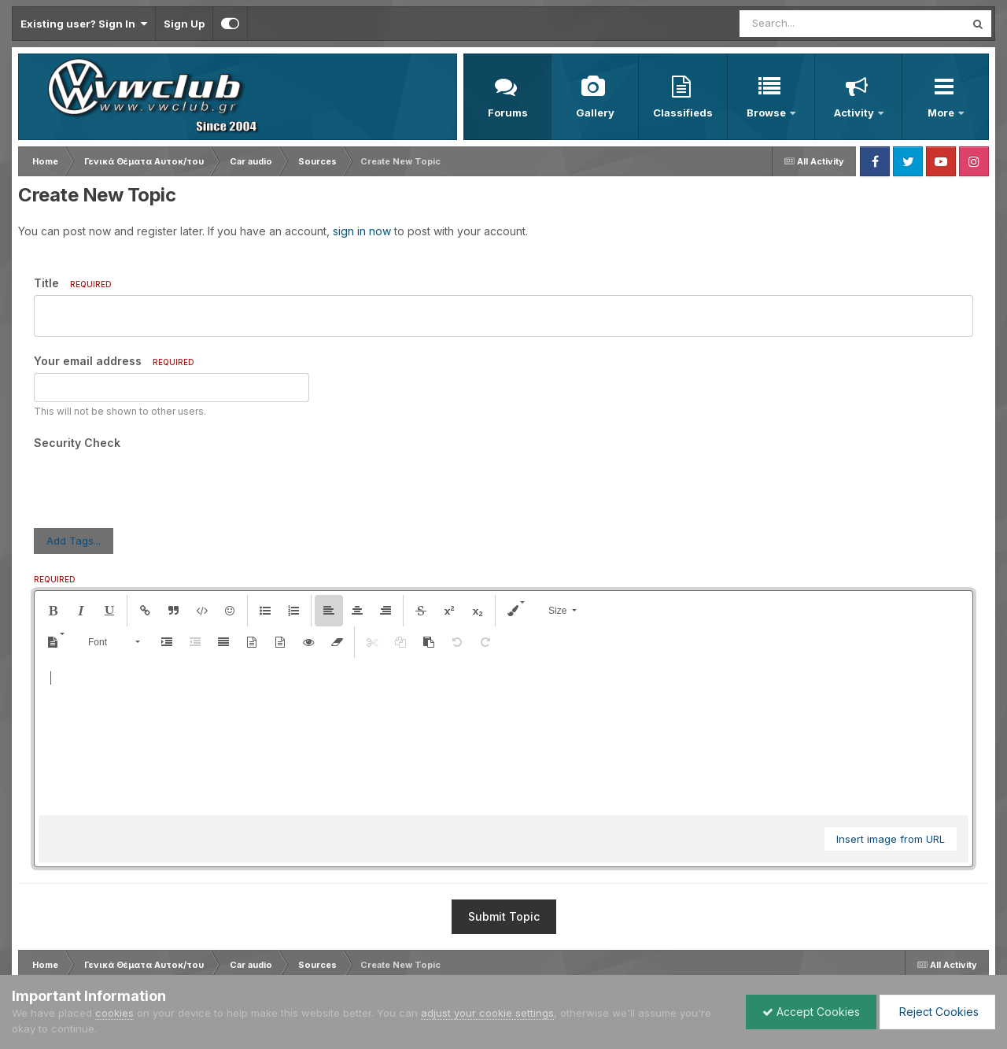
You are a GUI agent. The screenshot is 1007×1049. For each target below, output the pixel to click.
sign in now (362, 231)
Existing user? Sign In (83, 23)
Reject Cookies (937, 1011)
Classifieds (683, 112)
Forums (508, 112)
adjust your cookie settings (487, 1013)
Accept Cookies (811, 1011)
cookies (114, 1013)
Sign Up (184, 23)
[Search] (809, 23)
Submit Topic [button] (504, 916)
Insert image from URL (890, 839)
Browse (767, 112)
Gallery (595, 112)
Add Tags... (73, 540)
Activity (855, 112)
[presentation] (153, 485)
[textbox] (503, 736)
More (942, 112)
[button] (53, 610)
